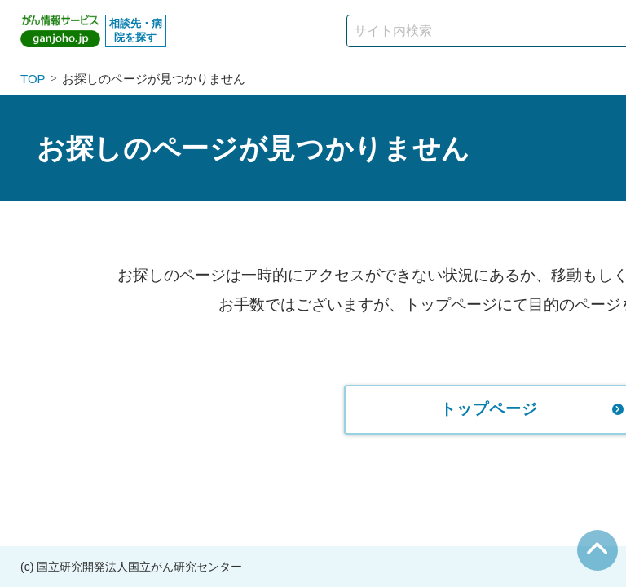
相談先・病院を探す (135, 30)
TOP (33, 79)
